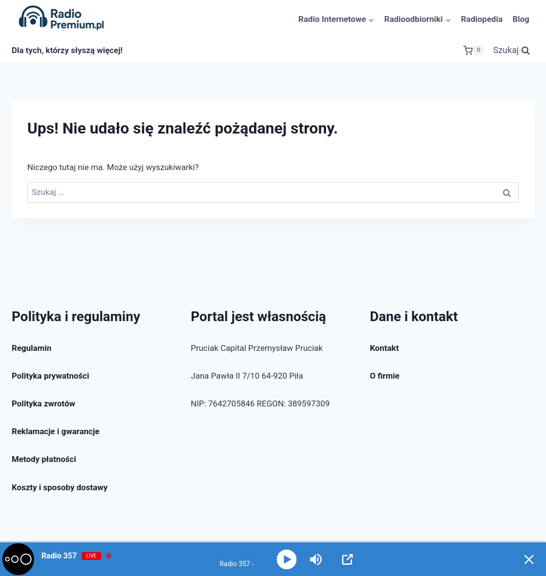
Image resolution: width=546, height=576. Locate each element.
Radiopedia (482, 19)
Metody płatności (44, 459)
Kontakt (384, 348)
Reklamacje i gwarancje (55, 431)
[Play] (286, 559)
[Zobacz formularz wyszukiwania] (511, 50)
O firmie (385, 376)
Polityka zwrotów (43, 403)
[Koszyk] (473, 50)
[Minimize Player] (529, 559)
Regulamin (32, 348)
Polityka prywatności (50, 376)
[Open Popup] (347, 559)
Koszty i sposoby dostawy (60, 487)
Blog (520, 19)
